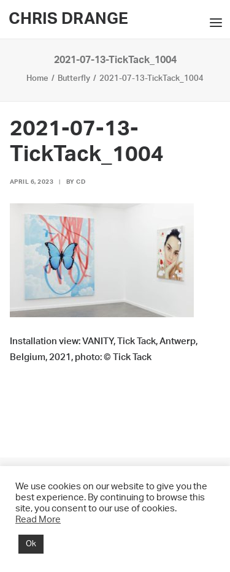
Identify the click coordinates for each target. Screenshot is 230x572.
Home (37, 79)
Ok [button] (31, 544)
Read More (38, 519)
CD (80, 182)
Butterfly (74, 79)
